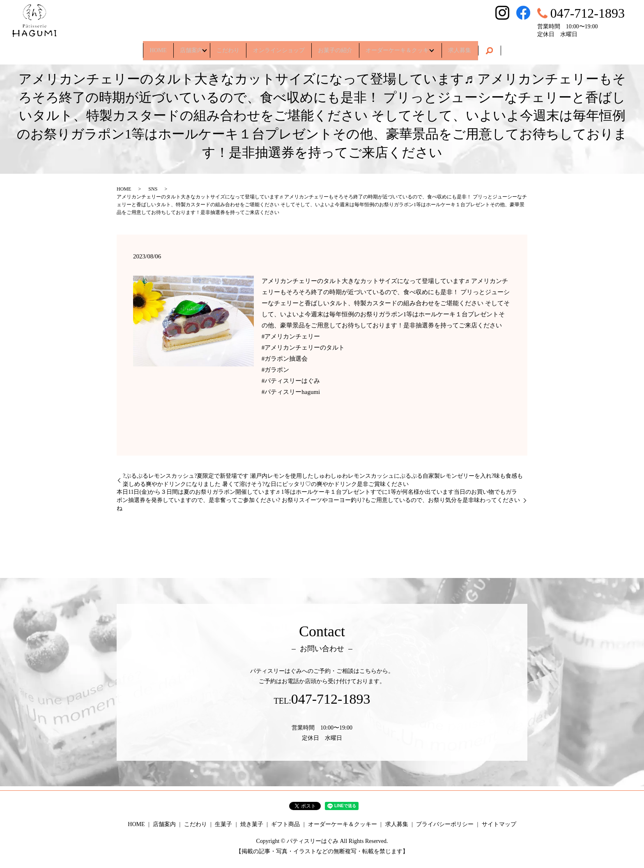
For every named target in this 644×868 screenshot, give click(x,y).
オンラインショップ (279, 47)
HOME (137, 47)
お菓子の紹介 (341, 47)
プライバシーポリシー (445, 824)
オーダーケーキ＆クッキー (412, 47)
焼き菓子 (251, 824)
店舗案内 (177, 47)
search (512, 47)
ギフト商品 (285, 824)
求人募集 (480, 47)
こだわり (221, 47)
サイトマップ (499, 824)
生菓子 (223, 824)
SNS (152, 189)
